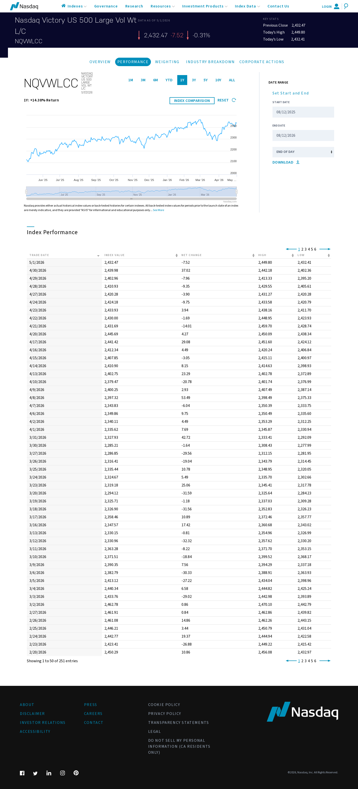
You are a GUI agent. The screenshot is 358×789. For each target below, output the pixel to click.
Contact (94, 722)
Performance (133, 62)
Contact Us (278, 6)
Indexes (75, 6)
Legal (154, 731)
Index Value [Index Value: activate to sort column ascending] (114, 255)
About (27, 704)
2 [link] (302, 249)
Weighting (167, 62)
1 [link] (299, 249)
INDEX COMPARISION (192, 100)
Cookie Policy (164, 704)
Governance (106, 6)
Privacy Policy (164, 713)
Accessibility (35, 731)
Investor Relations (43, 722)
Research (134, 6)
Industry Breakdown (210, 62)
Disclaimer (32, 713)
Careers (93, 713)
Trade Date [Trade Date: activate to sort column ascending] (39, 255)
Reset (227, 100)
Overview (100, 62)
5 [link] (312, 249)
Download (285, 162)
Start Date (281, 102)
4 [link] (309, 249)
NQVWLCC (29, 41)
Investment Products (203, 6)
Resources (161, 6)
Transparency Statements (178, 722)
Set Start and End (290, 93)
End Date (278, 126)
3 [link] (306, 249)
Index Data (245, 6)
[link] (290, 249)
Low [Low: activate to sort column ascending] (301, 255)
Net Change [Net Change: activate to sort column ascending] (191, 255)
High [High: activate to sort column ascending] (262, 255)
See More (158, 210)
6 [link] (315, 249)
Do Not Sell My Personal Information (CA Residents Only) (179, 746)
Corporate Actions (261, 62)
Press (90, 704)
